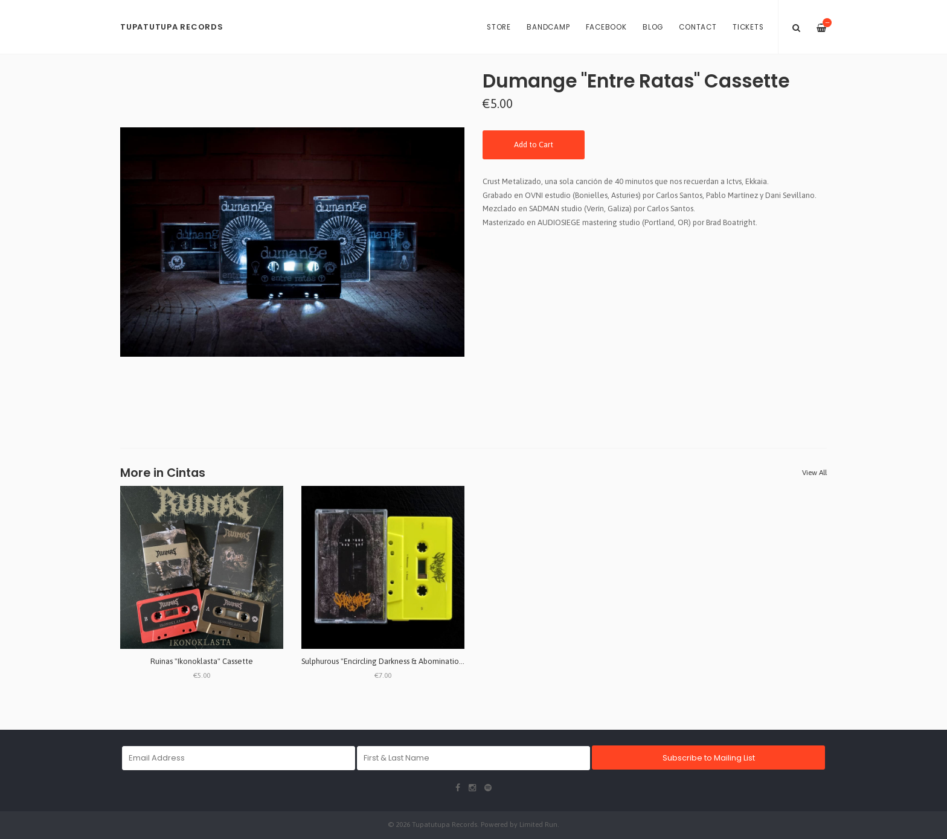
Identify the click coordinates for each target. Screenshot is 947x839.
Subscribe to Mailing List (709, 758)
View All (814, 472)
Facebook (606, 27)
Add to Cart (533, 144)
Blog (653, 27)
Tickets (748, 27)
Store (499, 27)
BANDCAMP (548, 27)
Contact (697, 27)
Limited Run (538, 824)
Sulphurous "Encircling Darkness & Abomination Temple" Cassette (414, 661)
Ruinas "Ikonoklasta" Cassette (201, 661)
